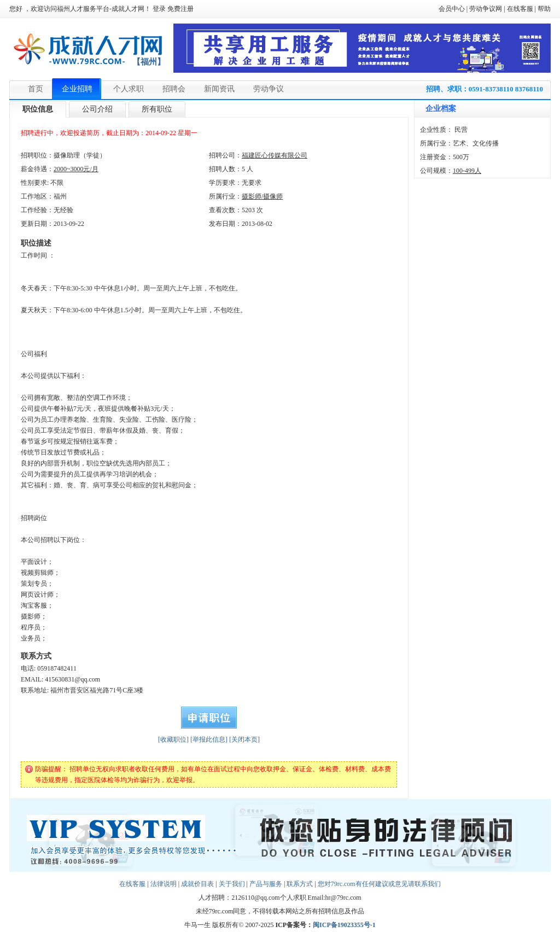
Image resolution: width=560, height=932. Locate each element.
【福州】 (148, 61)
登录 (159, 9)
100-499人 (467, 170)
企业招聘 (77, 89)
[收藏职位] (173, 739)
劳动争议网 (485, 9)
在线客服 (520, 9)
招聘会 (173, 89)
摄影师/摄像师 (262, 196)
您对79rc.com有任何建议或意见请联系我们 (379, 884)
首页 (35, 89)
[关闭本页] (244, 739)
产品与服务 (265, 884)
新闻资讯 (219, 89)
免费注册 (180, 9)
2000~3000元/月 (76, 169)
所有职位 (157, 109)
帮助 (544, 9)
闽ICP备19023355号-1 (344, 925)
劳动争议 (268, 89)
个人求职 (128, 89)
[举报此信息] (209, 739)
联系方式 (300, 884)
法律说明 (163, 884)
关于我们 (232, 884)
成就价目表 (197, 884)
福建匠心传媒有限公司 (274, 155)
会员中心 (452, 9)
